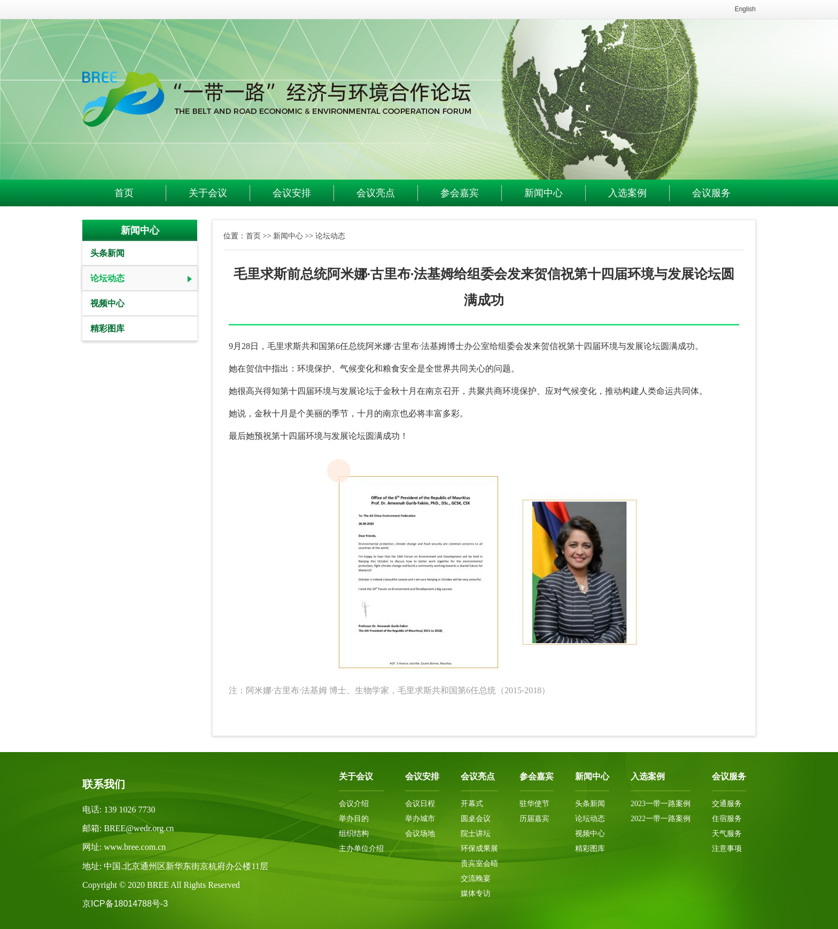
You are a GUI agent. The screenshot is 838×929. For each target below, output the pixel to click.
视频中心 (107, 303)
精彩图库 (107, 328)
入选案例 (627, 193)
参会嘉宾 (459, 193)
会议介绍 (354, 804)
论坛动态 (107, 278)
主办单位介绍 (361, 849)
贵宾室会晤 (479, 864)
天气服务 (727, 834)
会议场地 (420, 834)
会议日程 (420, 804)
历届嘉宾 (534, 819)
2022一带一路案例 (660, 819)
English (745, 9)
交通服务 (727, 804)
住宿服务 (727, 819)
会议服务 (711, 193)
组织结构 (354, 834)
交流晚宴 (476, 878)
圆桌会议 (476, 819)
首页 (124, 193)
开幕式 (472, 804)
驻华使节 (534, 804)
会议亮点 (375, 193)
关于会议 (208, 193)
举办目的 (354, 819)
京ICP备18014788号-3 (125, 903)
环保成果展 (479, 849)
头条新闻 (107, 253)
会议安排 (292, 193)
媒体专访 (476, 893)
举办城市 (420, 819)
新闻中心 (543, 193)
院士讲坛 (476, 834)
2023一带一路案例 (660, 804)
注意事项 (727, 849)
